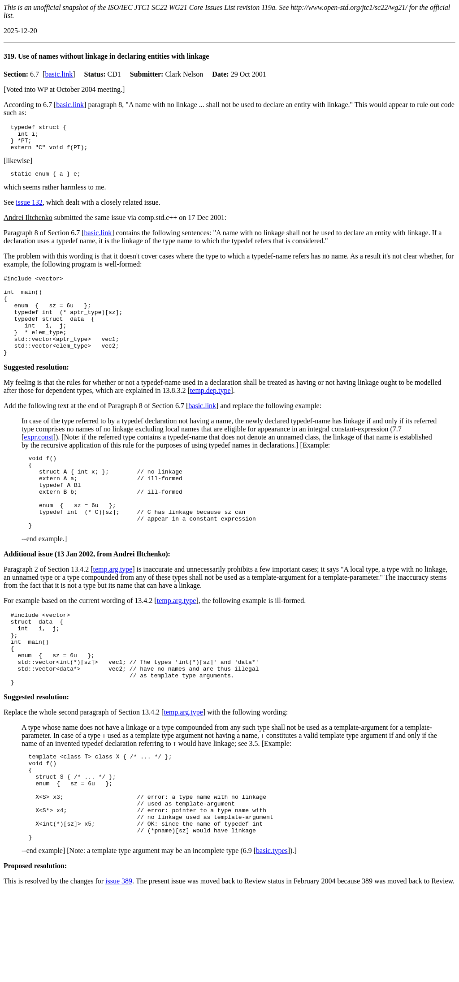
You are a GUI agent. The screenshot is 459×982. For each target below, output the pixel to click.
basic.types (272, 920)
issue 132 (29, 209)
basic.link (59, 74)
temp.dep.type (210, 413)
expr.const (38, 460)
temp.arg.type (113, 607)
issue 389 (118, 951)
